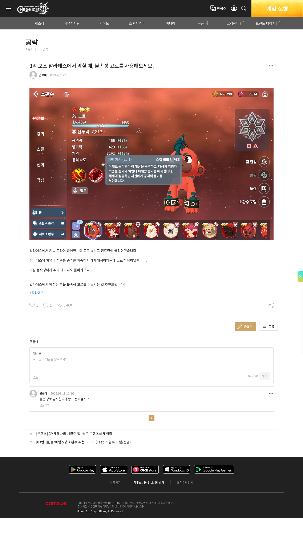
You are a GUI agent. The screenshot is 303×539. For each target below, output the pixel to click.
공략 (31, 42)
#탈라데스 (36, 292)
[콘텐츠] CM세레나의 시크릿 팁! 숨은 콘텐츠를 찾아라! (74, 433)
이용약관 (115, 482)
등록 (264, 376)
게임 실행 (277, 8)
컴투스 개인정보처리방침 (148, 482)
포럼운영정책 (185, 482)
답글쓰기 (45, 405)
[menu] (8, 8)
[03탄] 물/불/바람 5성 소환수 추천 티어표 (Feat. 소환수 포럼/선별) (83, 442)
